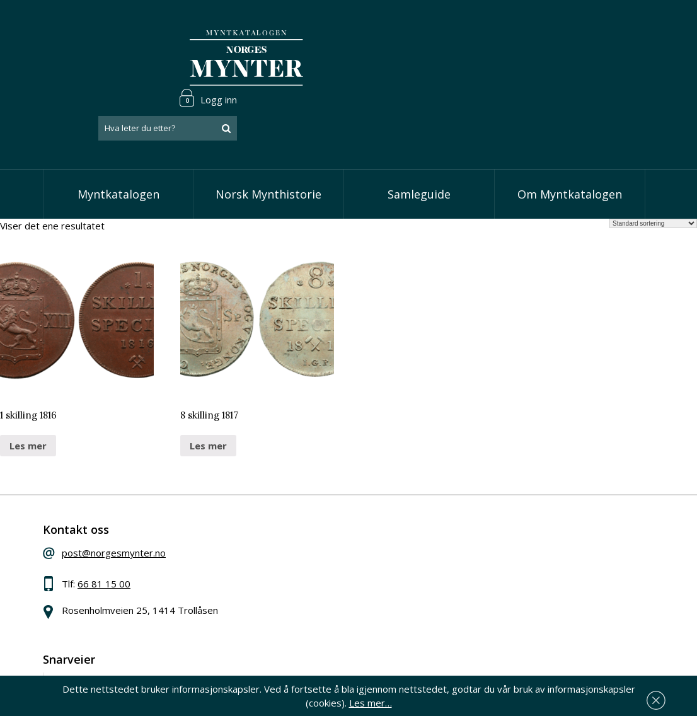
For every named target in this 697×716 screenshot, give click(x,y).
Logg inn (616, 28)
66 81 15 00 (126, 540)
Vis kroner (290, 550)
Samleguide (419, 145)
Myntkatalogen (118, 145)
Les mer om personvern (525, 634)
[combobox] (575, 58)
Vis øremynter (299, 569)
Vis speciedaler (301, 511)
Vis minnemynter (304, 588)
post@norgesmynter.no (136, 510)
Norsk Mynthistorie (268, 145)
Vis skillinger (294, 531)
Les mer (28, 396)
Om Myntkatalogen (569, 145)
